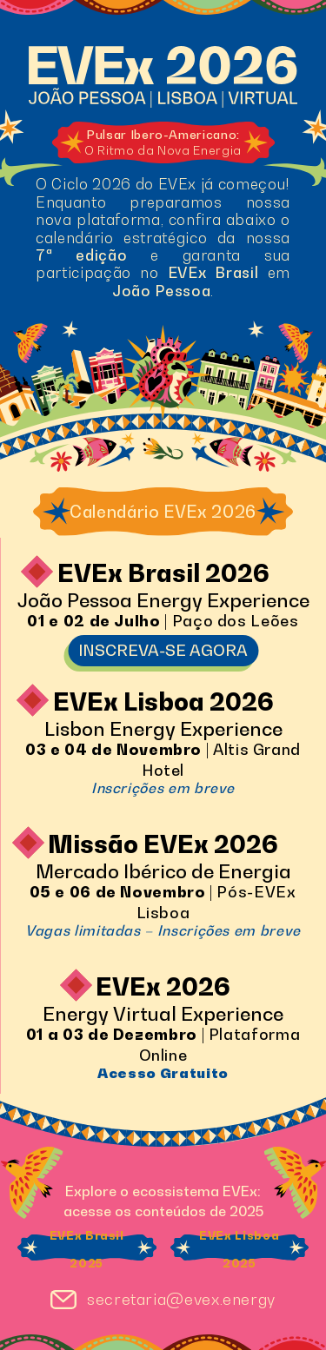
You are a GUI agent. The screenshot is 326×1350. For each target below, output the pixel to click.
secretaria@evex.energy (181, 1299)
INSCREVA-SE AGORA (163, 650)
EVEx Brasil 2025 (87, 1249)
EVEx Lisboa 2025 (239, 1249)
